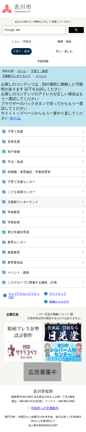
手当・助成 (15, 161)
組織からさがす (59, 301)
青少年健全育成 (18, 232)
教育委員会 (15, 262)
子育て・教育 (21, 51)
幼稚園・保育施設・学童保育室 (29, 172)
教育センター (17, 242)
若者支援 (14, 141)
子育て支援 (15, 131)
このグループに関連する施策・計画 (32, 282)
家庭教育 (14, 252)
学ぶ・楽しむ (64, 51)
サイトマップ (57, 293)
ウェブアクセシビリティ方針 (24, 295)
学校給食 (14, 222)
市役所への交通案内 (44, 408)
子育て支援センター (21, 181)
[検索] (33, 30)
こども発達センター (21, 192)
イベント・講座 (18, 272)
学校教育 (14, 212)
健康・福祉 (64, 41)
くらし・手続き (21, 41)
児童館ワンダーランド (16, 76)
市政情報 (43, 61)
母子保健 (14, 151)
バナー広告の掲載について (53, 314)
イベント (41, 76)
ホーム (22, 71)
